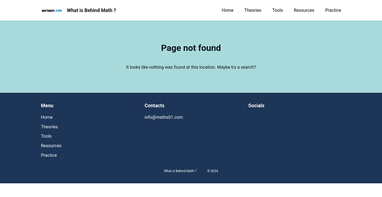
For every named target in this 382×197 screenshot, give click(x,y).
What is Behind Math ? (91, 10)
